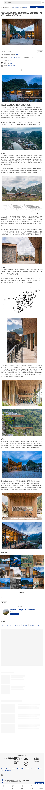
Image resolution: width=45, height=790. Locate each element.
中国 (17, 54)
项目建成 (9, 625)
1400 (8, 60)
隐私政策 (17, 7)
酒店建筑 (25, 625)
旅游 (38, 625)
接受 (37, 7)
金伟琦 (10, 65)
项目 (3, 625)
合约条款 (14, 7)
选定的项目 (17, 625)
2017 (11, 63)
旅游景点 (32, 625)
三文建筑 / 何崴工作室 (14, 57)
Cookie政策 (25, 7)
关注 (15, 614)
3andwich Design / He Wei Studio (22, 610)
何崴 (13, 65)
